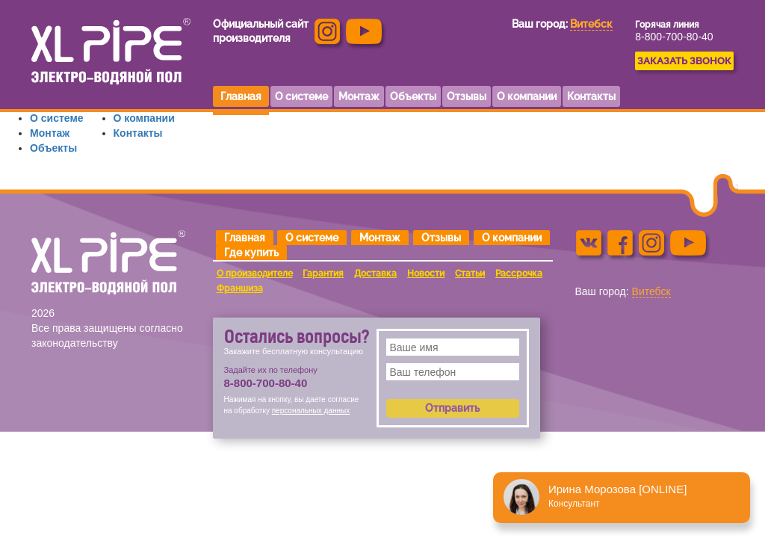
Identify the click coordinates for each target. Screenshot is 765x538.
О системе (57, 118)
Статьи (470, 273)
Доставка (375, 273)
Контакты (138, 133)
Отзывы (441, 238)
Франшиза (240, 288)
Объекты (53, 148)
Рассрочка (518, 273)
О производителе (255, 273)
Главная (244, 238)
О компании (144, 118)
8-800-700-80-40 (674, 37)
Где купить (251, 253)
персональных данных (311, 410)
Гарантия (323, 273)
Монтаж (49, 133)
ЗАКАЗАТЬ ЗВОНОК (684, 61)
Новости (426, 273)
